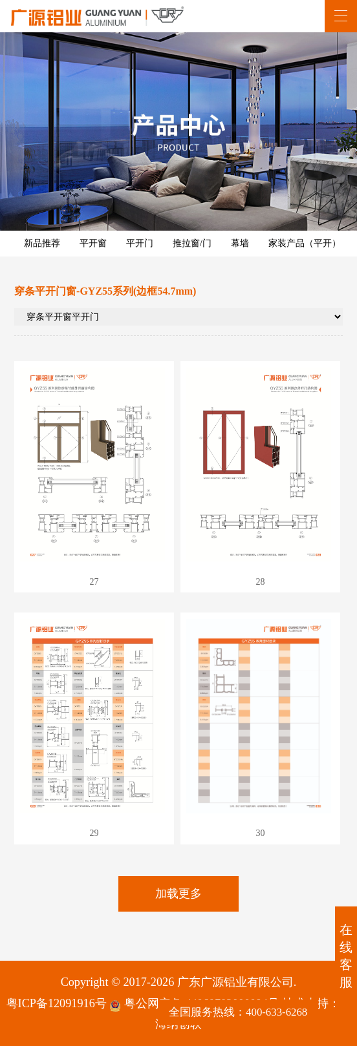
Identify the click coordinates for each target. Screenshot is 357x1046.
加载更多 (178, 893)
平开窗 (93, 243)
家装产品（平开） (304, 243)
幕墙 (240, 243)
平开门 (139, 243)
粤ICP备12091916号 (56, 1003)
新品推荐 (42, 243)
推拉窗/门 (192, 243)
